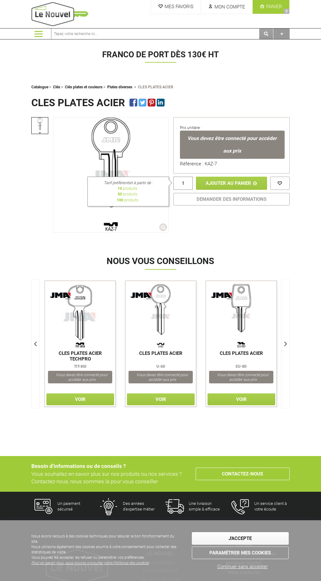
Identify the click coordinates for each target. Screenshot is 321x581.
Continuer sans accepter (242, 566)
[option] (39, 125)
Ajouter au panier (228, 183)
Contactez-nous (242, 474)
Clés (56, 87)
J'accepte (240, 538)
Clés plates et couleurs (84, 87)
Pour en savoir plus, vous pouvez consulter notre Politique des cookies (90, 563)
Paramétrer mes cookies (240, 553)
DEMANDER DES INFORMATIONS (231, 199)
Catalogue (39, 87)
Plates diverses (119, 87)
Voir (80, 399)
